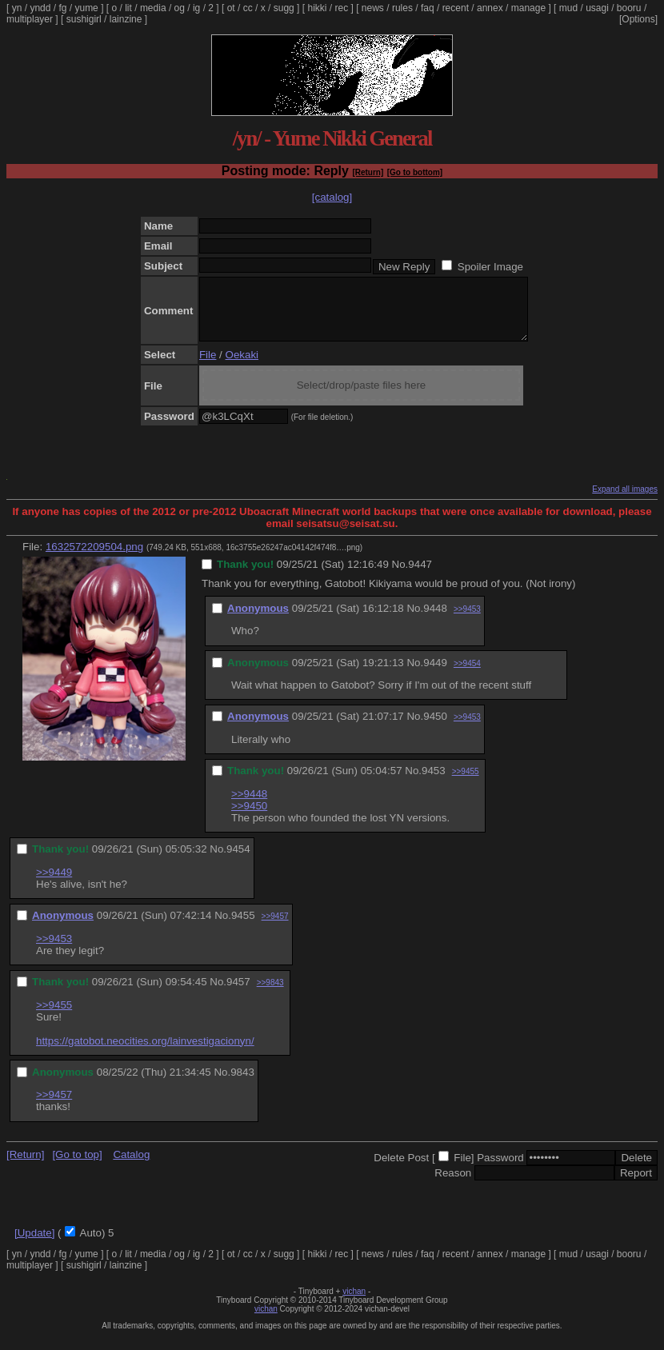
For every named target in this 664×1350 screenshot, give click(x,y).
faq (427, 8)
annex (490, 8)
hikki (316, 8)
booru (629, 8)
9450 (435, 728)
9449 (435, 675)
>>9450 (249, 818)
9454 (238, 861)
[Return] (367, 172)
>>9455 (465, 783)
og (179, 8)
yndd (40, 8)
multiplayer (29, 19)
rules (402, 8)
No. (400, 576)
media (153, 8)
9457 (238, 994)
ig (196, 8)
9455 (243, 927)
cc (248, 8)
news (373, 8)
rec (342, 8)
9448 (435, 620)
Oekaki (242, 367)
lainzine (126, 19)
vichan (354, 1303)
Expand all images (625, 501)
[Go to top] (77, 1166)
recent (455, 8)
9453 (434, 783)
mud (568, 8)
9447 (420, 576)
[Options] (638, 19)
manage (528, 8)
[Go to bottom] (414, 172)
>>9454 (467, 675)
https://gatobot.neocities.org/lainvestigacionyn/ (145, 1053)
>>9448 (249, 806)
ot (231, 8)
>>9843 (270, 994)
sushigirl (84, 19)
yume (86, 8)
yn (17, 8)
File (207, 367)
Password (500, 1170)
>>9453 (467, 621)
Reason (452, 1185)
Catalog (131, 1166)
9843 (242, 1084)
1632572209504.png (94, 559)
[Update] (34, 1245)
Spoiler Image (490, 267)
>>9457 (275, 928)
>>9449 (54, 884)
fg (62, 8)
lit (128, 8)
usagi (597, 8)
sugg (284, 8)
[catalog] (332, 197)
